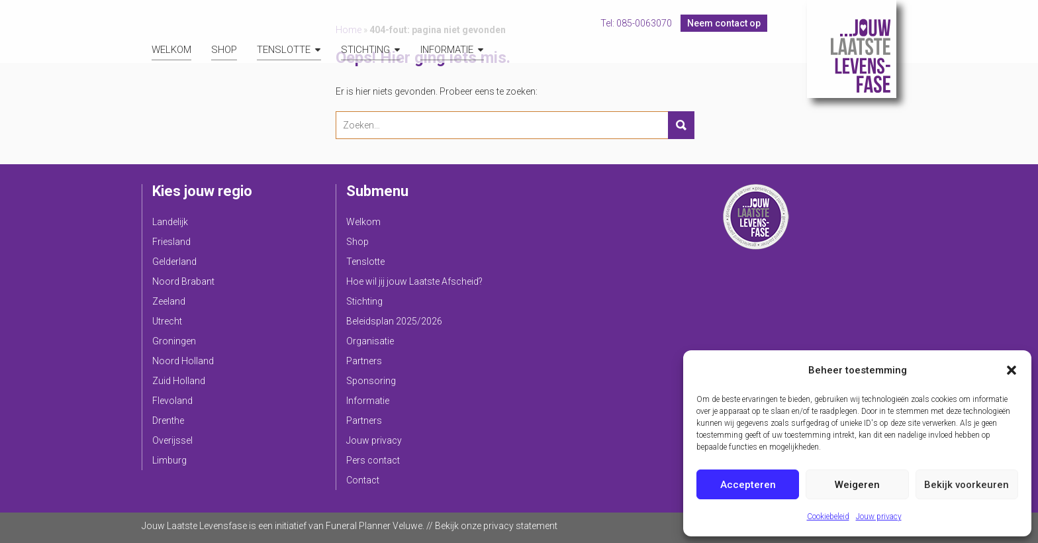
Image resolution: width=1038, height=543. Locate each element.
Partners (364, 361)
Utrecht (167, 321)
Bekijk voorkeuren (966, 485)
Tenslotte (283, 50)
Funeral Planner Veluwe (374, 525)
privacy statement (520, 525)
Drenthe (168, 420)
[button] (1011, 370)
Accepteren (748, 485)
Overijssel (172, 440)
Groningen (174, 341)
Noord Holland (183, 361)
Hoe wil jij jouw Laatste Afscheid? (414, 281)
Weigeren (857, 485)
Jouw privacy (879, 516)
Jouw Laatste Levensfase (851, 49)
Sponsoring (371, 380)
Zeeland (168, 301)
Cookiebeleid (828, 516)
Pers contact (373, 460)
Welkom (171, 50)
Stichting (365, 50)
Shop (224, 50)
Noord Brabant (183, 281)
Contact (362, 480)
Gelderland (174, 261)
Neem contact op (724, 23)
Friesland (171, 241)
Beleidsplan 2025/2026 (394, 321)
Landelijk (170, 222)
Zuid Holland (178, 380)
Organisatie (370, 341)
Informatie (446, 50)
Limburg (169, 460)
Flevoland (172, 400)
